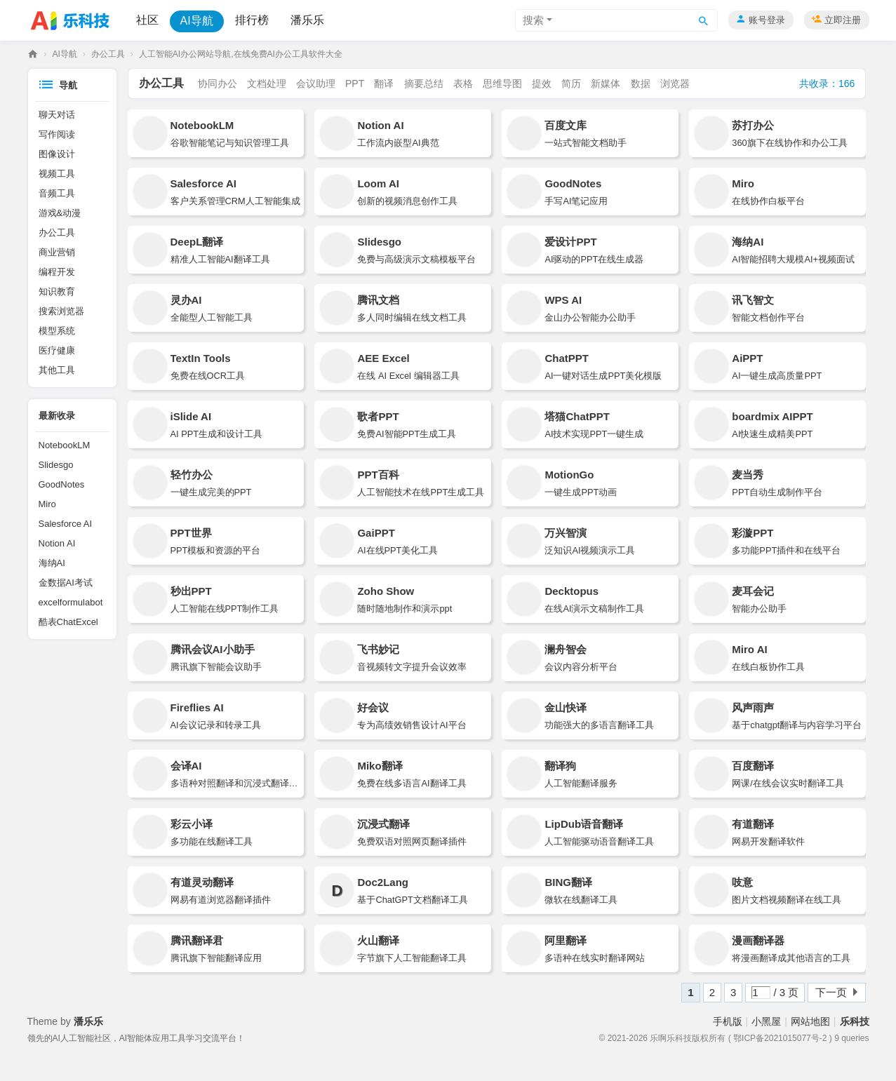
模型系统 (57, 330)
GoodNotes (62, 484)
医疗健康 (57, 350)
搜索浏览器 (61, 311)
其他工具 (57, 370)
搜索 (533, 20)
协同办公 (217, 83)
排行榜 (252, 20)
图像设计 (57, 154)
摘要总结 (423, 83)
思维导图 (502, 83)
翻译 (384, 83)
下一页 (831, 992)
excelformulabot (71, 602)
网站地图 (810, 1021)
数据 (640, 83)
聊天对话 (57, 114)
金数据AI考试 (66, 582)
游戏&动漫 (60, 213)
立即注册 (842, 20)
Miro (47, 504)
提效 (541, 83)
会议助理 (315, 83)
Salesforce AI (66, 523)
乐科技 (33, 54)
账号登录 (767, 20)
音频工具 (57, 193)
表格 (463, 83)
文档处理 (266, 83)
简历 (571, 83)
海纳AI (52, 563)
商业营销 (57, 252)
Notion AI (57, 543)
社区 (147, 20)
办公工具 (108, 54)
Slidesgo (56, 464)
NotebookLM (65, 445)
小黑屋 (766, 1021)
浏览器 (675, 83)
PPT (354, 83)
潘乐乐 (307, 20)
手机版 (727, 1021)
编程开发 (57, 272)
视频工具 (57, 173)
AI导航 (196, 21)
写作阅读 (57, 134)
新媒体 (605, 83)
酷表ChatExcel (68, 622)
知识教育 (57, 291)
